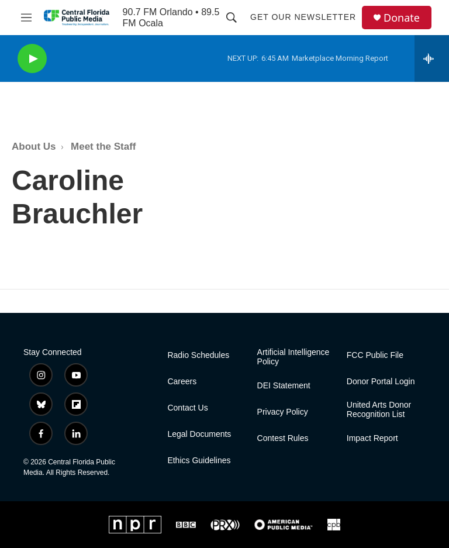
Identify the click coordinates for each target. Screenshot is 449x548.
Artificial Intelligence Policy (293, 357)
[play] (32, 59)
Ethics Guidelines (198, 460)
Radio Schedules (198, 355)
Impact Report (372, 438)
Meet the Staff (103, 146)
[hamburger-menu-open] (26, 17)
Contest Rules (283, 438)
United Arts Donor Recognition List (379, 410)
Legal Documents (199, 434)
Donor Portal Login (381, 381)
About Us (34, 146)
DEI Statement (283, 385)
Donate (402, 18)
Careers (181, 381)
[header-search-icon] (231, 17)
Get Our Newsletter (303, 17)
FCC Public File (375, 355)
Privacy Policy (282, 412)
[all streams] (432, 58)
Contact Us (187, 408)
